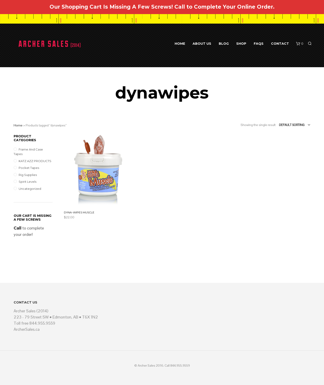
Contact (280, 44)
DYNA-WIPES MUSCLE (79, 212)
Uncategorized (30, 188)
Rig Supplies (28, 175)
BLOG (224, 44)
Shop (241, 44)
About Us (202, 44)
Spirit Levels (27, 181)
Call (17, 228)
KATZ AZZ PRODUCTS (35, 161)
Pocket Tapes (29, 168)
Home (180, 44)
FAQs (259, 44)
